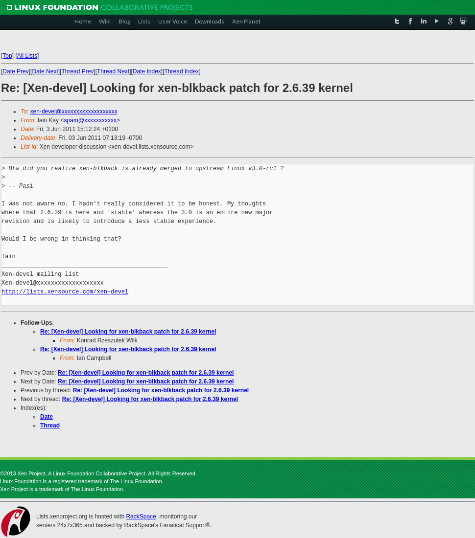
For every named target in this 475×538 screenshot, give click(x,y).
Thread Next (113, 71)
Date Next (45, 71)
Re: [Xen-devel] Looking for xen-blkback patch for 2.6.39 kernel (128, 331)
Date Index (147, 71)
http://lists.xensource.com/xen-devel (64, 292)
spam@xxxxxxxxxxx (90, 120)
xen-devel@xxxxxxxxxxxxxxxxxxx (74, 111)
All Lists (27, 55)
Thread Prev (77, 71)
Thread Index (182, 71)
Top (7, 55)
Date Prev (15, 71)
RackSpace (141, 516)
